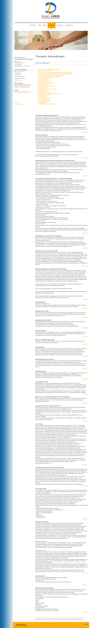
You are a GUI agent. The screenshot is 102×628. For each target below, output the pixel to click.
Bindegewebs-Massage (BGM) (46, 82)
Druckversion (18, 624)
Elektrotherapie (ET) (43, 90)
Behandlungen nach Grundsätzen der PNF (49, 76)
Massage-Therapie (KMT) (44, 81)
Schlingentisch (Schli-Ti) (44, 95)
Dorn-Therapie (42, 96)
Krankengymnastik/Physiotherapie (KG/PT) (49, 69)
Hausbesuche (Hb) (43, 102)
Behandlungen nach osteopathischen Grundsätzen (50, 75)
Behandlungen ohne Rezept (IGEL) (47, 104)
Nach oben (85, 132)
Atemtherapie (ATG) (43, 79)
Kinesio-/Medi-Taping (43, 99)
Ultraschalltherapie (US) (44, 91)
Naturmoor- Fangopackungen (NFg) (47, 86)
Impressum (16, 102)
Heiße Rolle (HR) (42, 87)
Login (86, 624)
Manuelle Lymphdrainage (44, 78)
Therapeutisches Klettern (44, 101)
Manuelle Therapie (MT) (44, 70)
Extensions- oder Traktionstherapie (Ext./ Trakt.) (50, 93)
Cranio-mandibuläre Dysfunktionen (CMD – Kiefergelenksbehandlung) (55, 73)
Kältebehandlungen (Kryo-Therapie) (47, 89)
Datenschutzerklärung (19, 104)
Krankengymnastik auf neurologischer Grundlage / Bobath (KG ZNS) (55, 72)
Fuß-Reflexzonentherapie (44, 98)
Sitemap (24, 624)
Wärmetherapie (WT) (43, 84)
